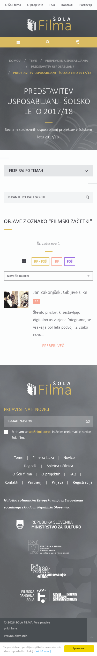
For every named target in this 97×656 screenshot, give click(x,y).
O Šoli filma (13, 5)
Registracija (83, 483)
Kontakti (67, 5)
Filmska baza (43, 458)
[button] (48, 276)
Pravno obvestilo (15, 636)
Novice (69, 458)
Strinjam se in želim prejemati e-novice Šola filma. (51, 435)
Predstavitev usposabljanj (52, 65)
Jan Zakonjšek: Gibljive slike (60, 292)
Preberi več (53, 346)
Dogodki (31, 466)
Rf (57, 262)
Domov (15, 59)
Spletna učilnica (60, 466)
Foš (70, 262)
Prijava (57, 483)
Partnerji (85, 5)
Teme (33, 59)
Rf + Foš (40, 262)
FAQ (52, 5)
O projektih (35, 5)
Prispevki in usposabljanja (66, 59)
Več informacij (43, 651)
